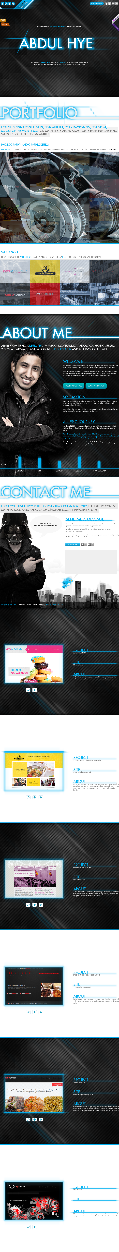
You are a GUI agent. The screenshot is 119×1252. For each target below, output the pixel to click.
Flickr (41, 604)
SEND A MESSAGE (96, 386)
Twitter (29, 604)
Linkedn (35, 604)
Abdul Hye (5, 22)
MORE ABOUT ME (74, 386)
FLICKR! (112, 149)
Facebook (22, 604)
